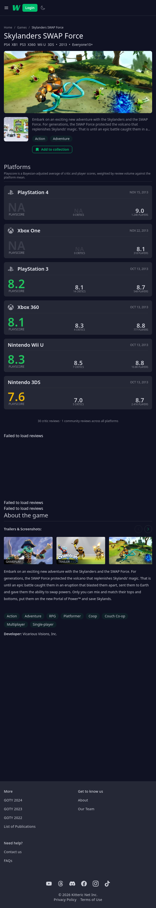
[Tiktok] (107, 884)
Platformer (72, 616)
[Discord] (72, 884)
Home (8, 28)
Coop (93, 616)
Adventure (61, 138)
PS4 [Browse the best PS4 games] (7, 44)
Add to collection (52, 149)
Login (30, 7)
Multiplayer (16, 624)
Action (40, 138)
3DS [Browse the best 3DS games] (51, 44)
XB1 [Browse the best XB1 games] (15, 44)
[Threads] (61, 884)
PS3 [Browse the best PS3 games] (23, 44)
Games (22, 28)
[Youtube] (49, 884)
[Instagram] (96, 884)
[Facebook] (84, 884)
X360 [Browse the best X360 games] (32, 44)
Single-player (43, 624)
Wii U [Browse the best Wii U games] (41, 44)
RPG (52, 616)
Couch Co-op (115, 616)
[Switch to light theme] (42, 7)
